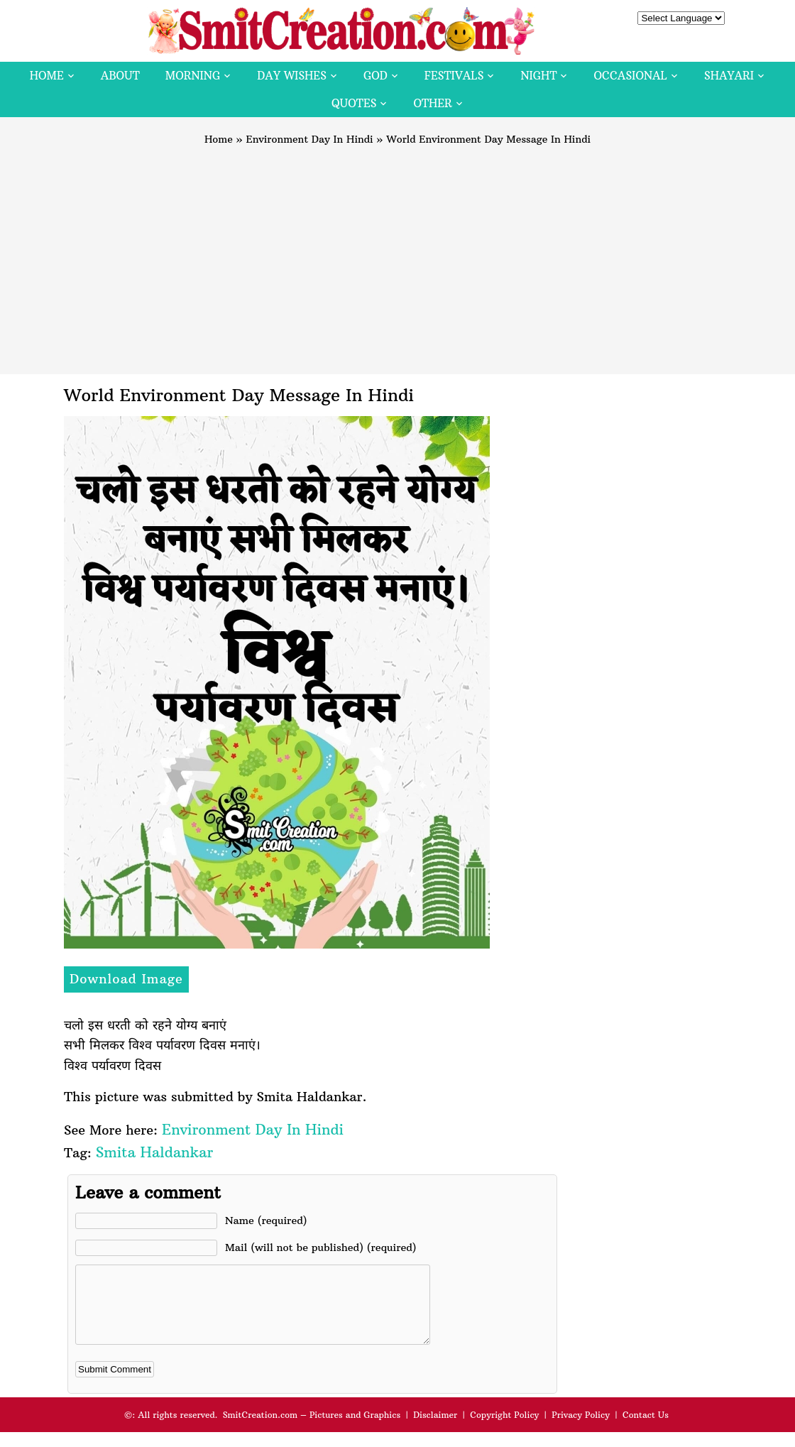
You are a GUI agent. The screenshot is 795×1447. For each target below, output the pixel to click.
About (120, 75)
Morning (193, 75)
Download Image (126, 979)
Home (47, 75)
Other (432, 103)
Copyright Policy (504, 1429)
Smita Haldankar (154, 1152)
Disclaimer (435, 1429)
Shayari (729, 75)
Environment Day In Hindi (309, 139)
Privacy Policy (581, 1429)
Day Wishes (292, 75)
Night (538, 75)
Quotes (353, 103)
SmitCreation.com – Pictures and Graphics (312, 1429)
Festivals (454, 75)
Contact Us (646, 1429)
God (375, 75)
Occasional (630, 75)
